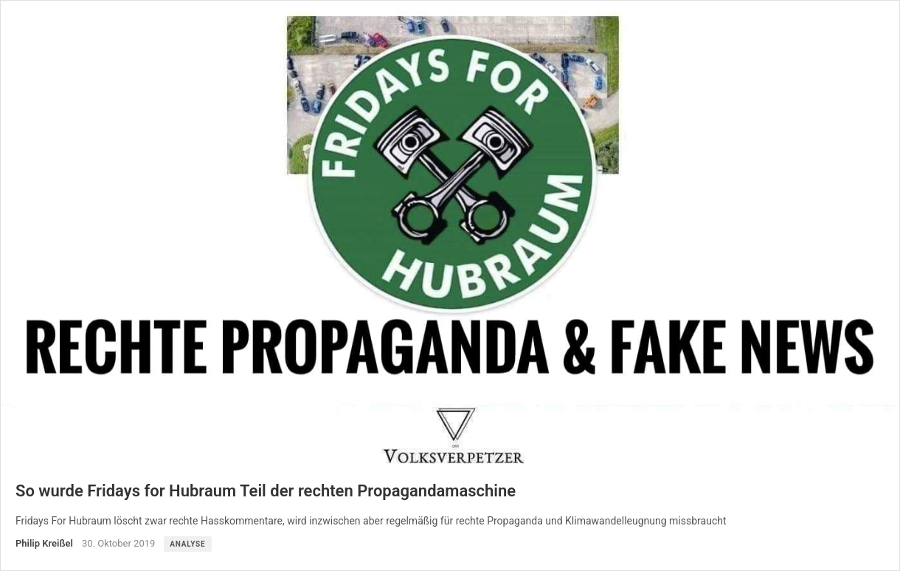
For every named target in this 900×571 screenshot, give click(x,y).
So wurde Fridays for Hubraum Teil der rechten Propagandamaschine (265, 491)
